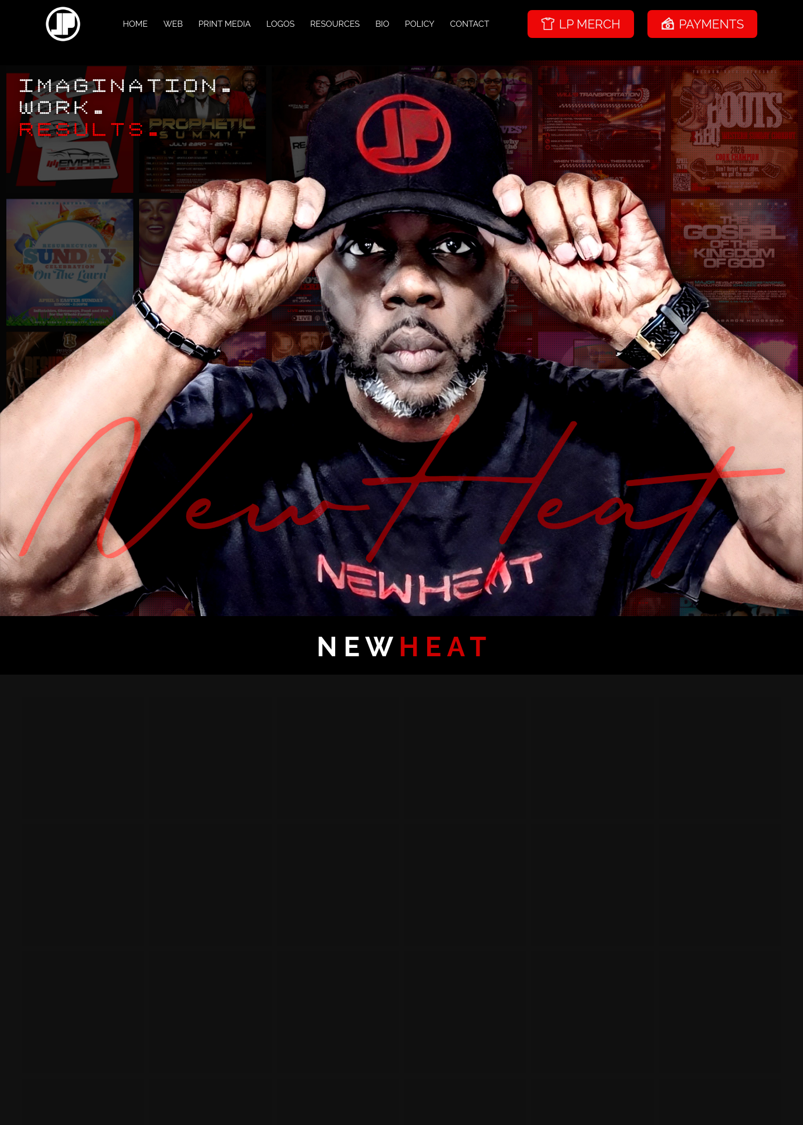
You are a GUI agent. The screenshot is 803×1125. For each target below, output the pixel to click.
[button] (83, 758)
